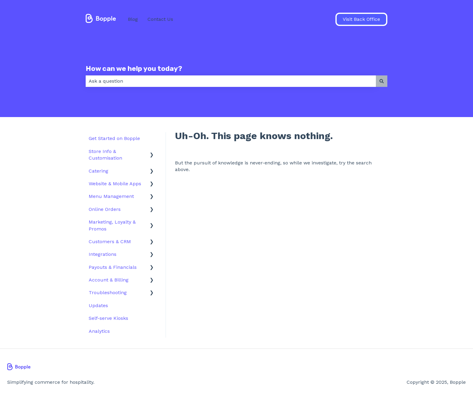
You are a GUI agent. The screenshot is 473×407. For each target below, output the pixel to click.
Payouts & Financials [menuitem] (113, 267)
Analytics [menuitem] (99, 331)
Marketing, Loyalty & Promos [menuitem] (112, 225)
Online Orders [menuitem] (105, 209)
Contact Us (160, 19)
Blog (133, 19)
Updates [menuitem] (98, 305)
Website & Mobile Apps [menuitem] (115, 183)
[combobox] (231, 81)
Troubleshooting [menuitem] (108, 292)
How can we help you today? (134, 68)
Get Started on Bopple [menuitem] (114, 138)
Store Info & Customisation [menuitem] (105, 154)
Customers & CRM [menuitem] (110, 241)
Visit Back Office (361, 19)
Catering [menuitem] (98, 171)
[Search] (381, 81)
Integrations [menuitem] (102, 254)
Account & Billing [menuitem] (109, 280)
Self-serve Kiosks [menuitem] (108, 318)
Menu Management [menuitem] (111, 196)
